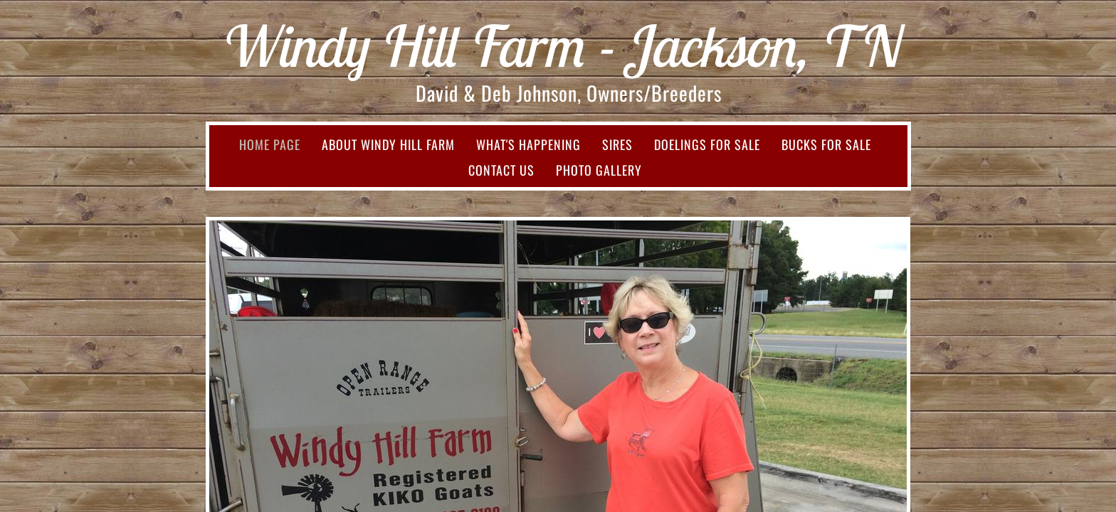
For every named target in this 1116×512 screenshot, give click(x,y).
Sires (617, 144)
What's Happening (528, 144)
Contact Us (501, 170)
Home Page (269, 144)
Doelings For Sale (707, 144)
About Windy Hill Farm (388, 144)
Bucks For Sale (826, 144)
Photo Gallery (599, 170)
